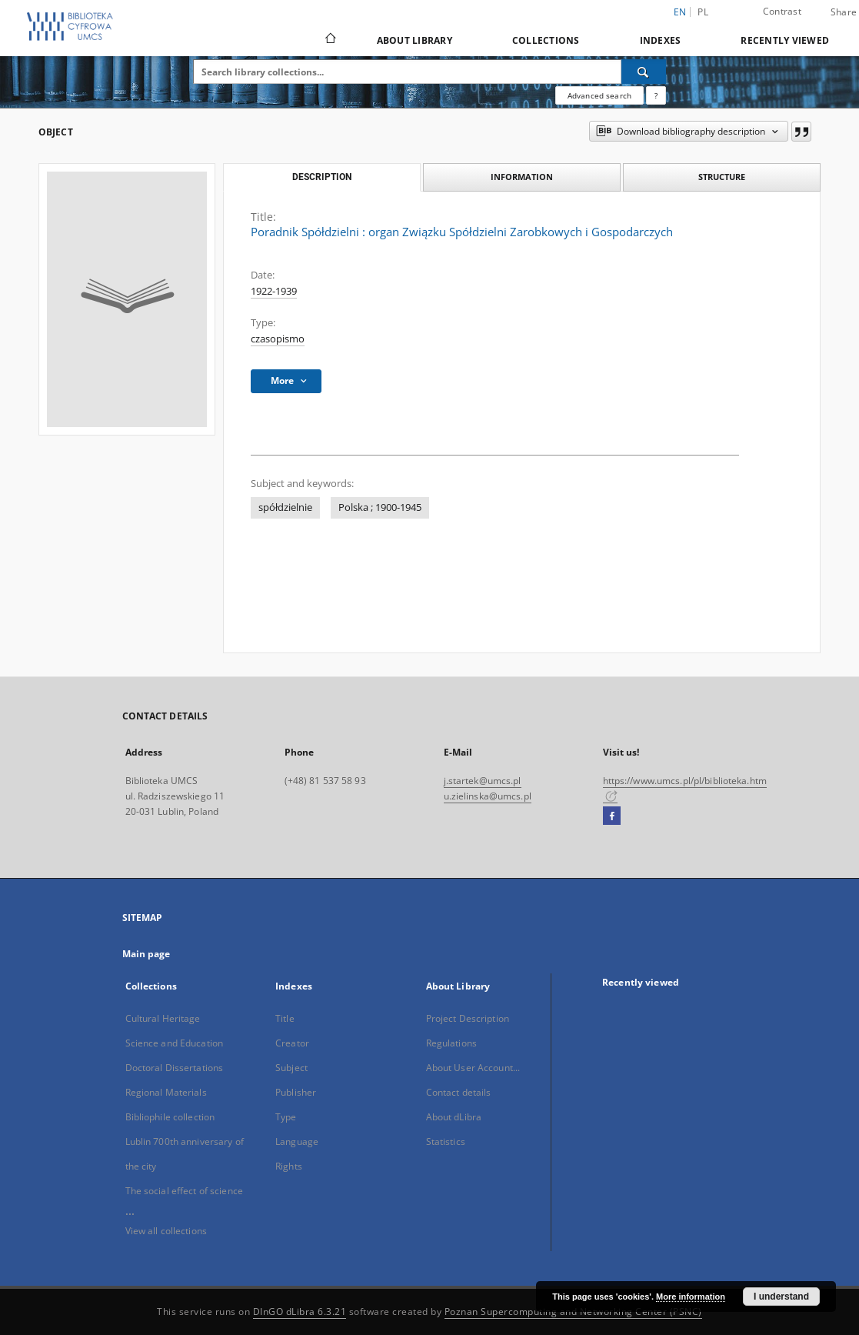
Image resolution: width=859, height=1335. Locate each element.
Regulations (451, 1043)
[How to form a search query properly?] (656, 95)
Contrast (782, 11)
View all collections (166, 1230)
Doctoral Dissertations (174, 1067)
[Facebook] (612, 816)
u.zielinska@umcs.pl (487, 796)
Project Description (467, 1018)
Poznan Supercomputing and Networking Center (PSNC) (573, 1311)
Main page (146, 953)
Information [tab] (522, 176)
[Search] (643, 71)
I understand (781, 1296)
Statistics (445, 1141)
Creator (292, 1043)
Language (296, 1141)
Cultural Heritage (163, 1018)
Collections (546, 40)
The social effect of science (184, 1190)
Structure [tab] (721, 176)
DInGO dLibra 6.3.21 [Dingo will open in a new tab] (300, 1311)
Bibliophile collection (170, 1116)
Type (285, 1116)
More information (690, 1296)
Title (285, 1018)
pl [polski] (703, 12)
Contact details (458, 1092)
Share (844, 12)
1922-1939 (274, 291)
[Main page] (329, 40)
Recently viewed (785, 40)
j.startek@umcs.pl (482, 780)
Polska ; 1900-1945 (379, 507)
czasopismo (278, 338)
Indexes (660, 40)
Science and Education (174, 1043)
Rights (288, 1166)
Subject (291, 1067)
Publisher (295, 1092)
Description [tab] (321, 177)
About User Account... (473, 1067)
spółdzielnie (285, 507)
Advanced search (599, 95)
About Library (414, 40)
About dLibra (453, 1116)
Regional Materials (166, 1092)
